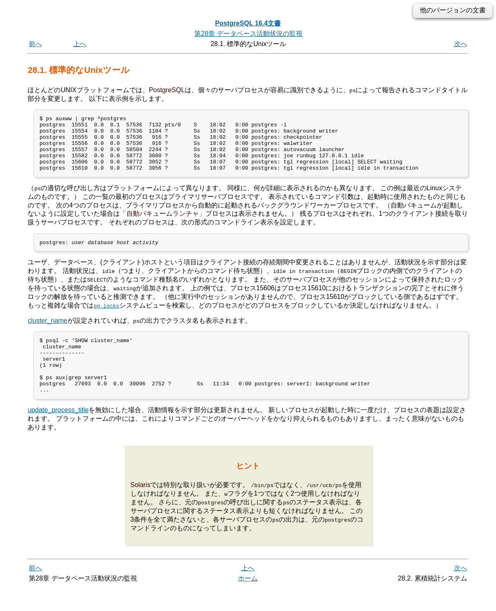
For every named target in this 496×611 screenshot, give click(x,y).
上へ (79, 43)
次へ (460, 43)
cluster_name (47, 332)
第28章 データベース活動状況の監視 (248, 33)
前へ (35, 43)
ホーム (248, 601)
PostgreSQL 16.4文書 (248, 23)
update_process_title (58, 433)
